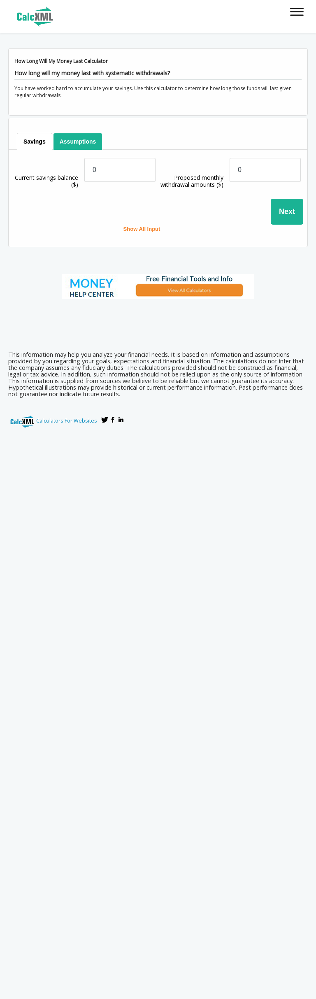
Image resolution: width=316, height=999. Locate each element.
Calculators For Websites (66, 420)
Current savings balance (46, 181)
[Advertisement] (158, 322)
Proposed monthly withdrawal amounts (191, 181)
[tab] (35, 141)
